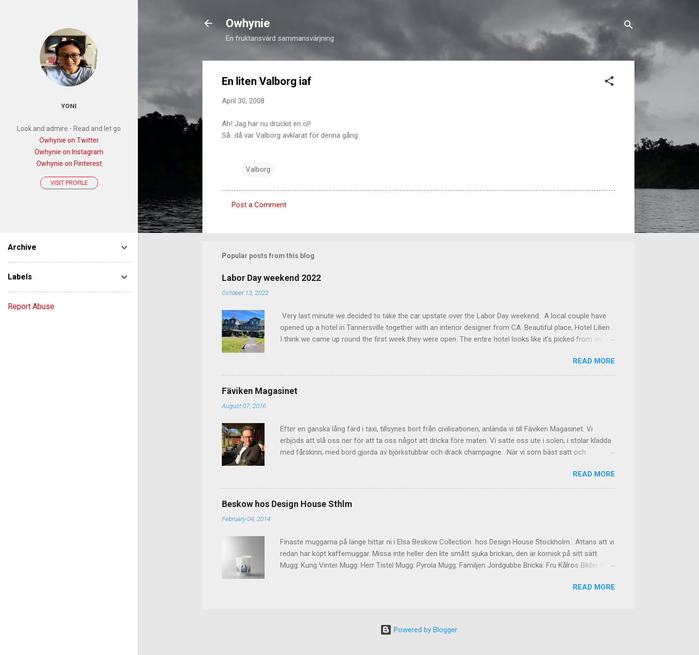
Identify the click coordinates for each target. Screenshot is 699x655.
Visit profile (69, 183)
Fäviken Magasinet (260, 391)
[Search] (628, 26)
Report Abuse (31, 306)
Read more (594, 361)
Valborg (258, 169)
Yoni (69, 106)
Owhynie (248, 23)
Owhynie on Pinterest (69, 163)
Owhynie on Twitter (69, 140)
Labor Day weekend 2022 (271, 278)
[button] (609, 82)
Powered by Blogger (418, 629)
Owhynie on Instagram (68, 152)
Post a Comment (259, 204)
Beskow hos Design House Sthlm (287, 504)
